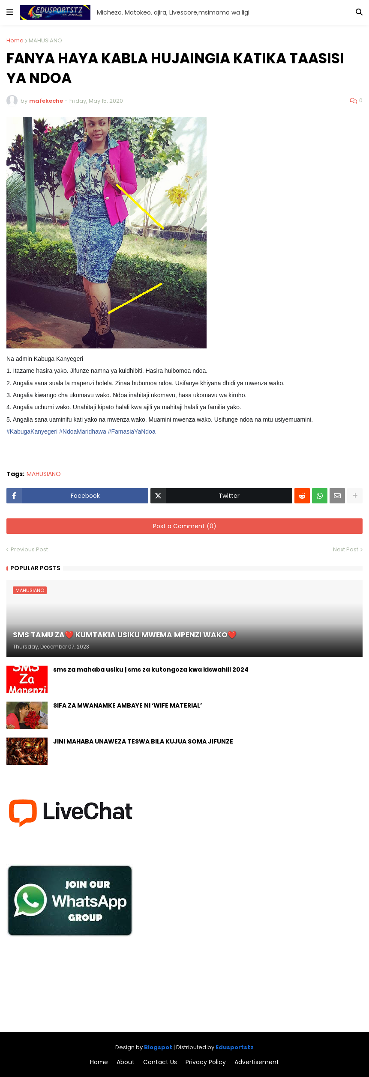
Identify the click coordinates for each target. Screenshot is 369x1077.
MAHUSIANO (45, 40)
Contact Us (160, 1062)
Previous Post (29, 549)
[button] (10, 12)
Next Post (345, 549)
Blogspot (158, 1047)
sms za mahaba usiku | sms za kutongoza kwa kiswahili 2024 (151, 670)
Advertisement (256, 1062)
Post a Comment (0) (184, 526)
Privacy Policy (206, 1062)
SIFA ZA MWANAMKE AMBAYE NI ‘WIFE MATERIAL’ (127, 706)
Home (15, 40)
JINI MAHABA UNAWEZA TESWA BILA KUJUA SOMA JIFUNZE (143, 742)
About (126, 1062)
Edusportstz (235, 1047)
